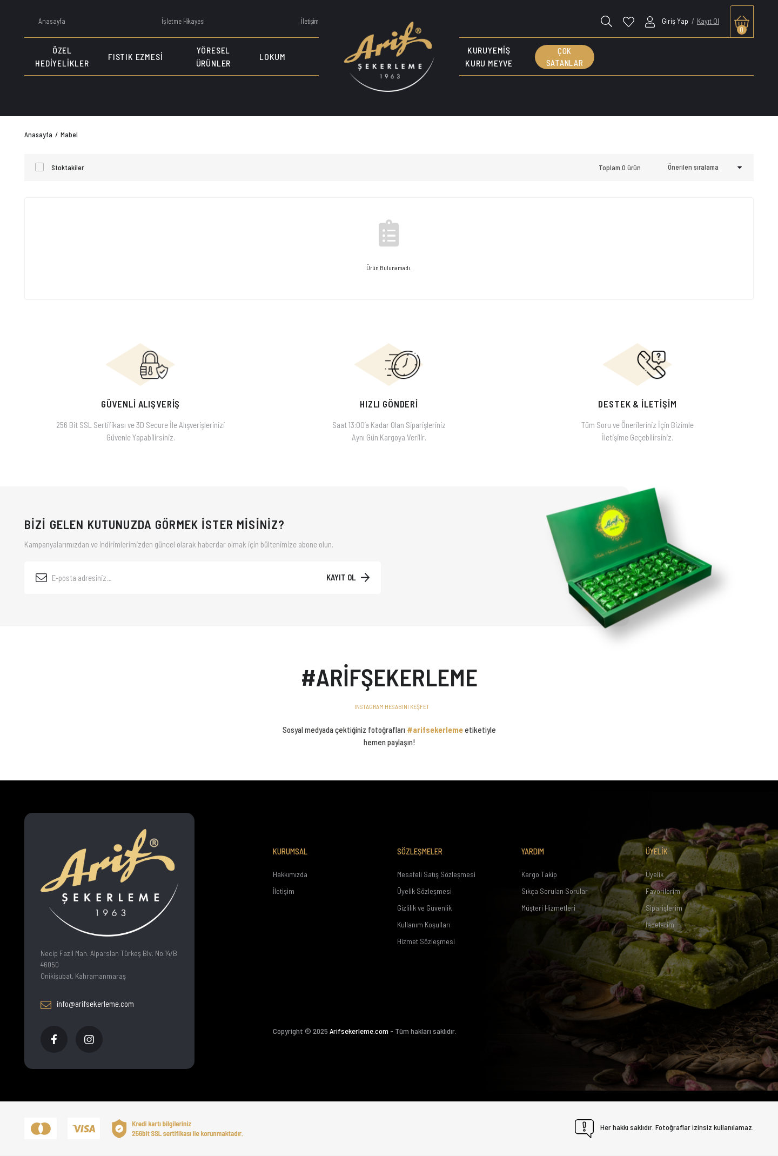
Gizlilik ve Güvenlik (424, 907)
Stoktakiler (67, 167)
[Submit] (348, 578)
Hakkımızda (290, 874)
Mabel (69, 134)
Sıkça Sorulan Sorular (554, 891)
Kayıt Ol (708, 20)
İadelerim (660, 924)
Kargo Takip (539, 874)
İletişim (283, 891)
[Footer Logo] (109, 883)
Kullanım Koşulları (424, 924)
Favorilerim (663, 891)
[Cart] (742, 21)
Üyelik (654, 874)
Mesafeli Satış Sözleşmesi (436, 874)
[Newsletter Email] (202, 578)
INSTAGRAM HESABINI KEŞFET (392, 706)
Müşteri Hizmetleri (548, 907)
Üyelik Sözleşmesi (424, 891)
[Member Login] (667, 20)
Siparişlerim (664, 907)
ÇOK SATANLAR (565, 57)
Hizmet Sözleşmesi (426, 941)
